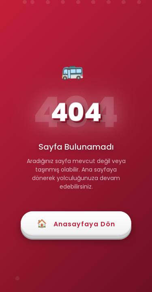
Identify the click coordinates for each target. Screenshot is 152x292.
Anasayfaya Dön (76, 223)
